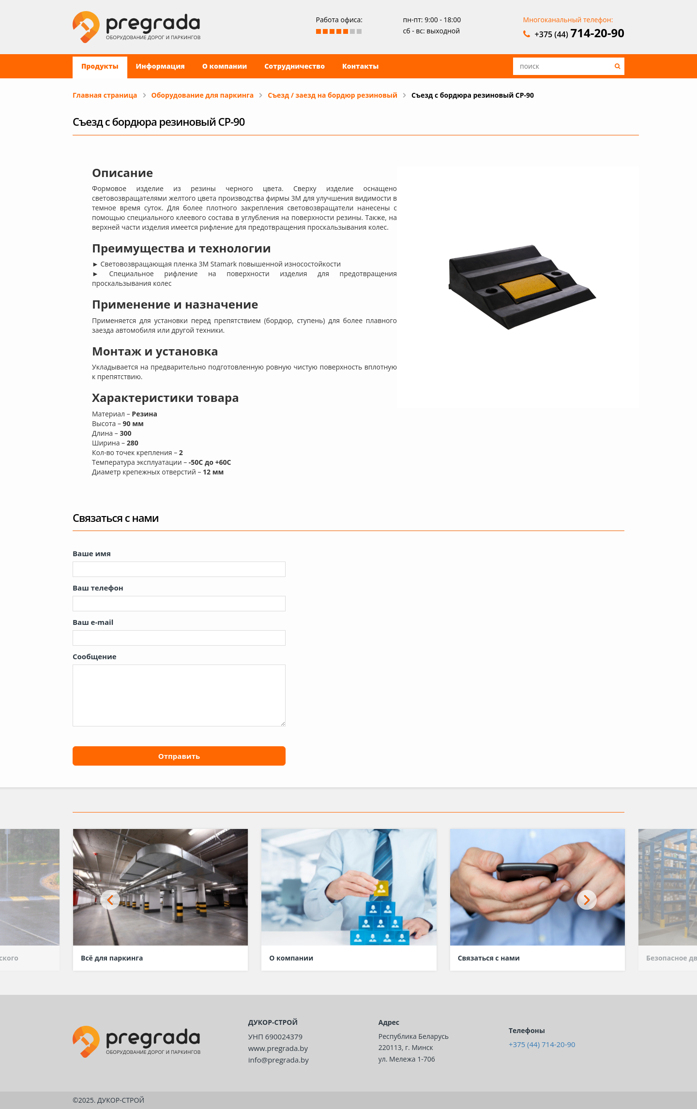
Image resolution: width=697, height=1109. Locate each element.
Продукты (100, 66)
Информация (160, 66)
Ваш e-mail (93, 622)
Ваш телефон (98, 587)
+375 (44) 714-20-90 (542, 1044)
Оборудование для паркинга (203, 95)
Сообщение (95, 656)
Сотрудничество (294, 66)
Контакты (360, 66)
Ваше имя (92, 553)
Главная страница (105, 95)
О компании (224, 66)
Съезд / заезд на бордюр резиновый (332, 95)
